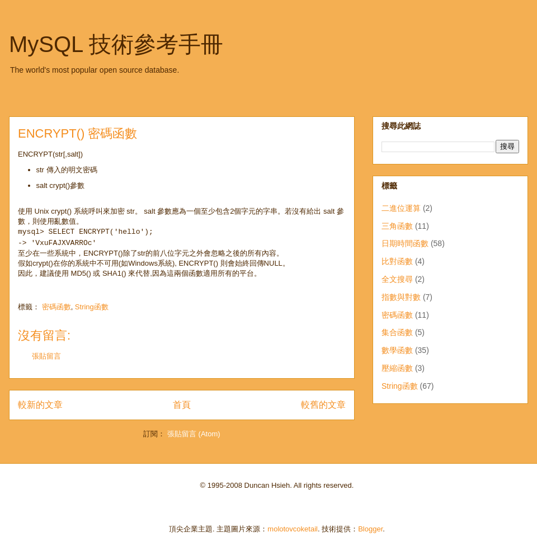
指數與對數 (401, 297)
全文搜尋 (397, 279)
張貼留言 (46, 356)
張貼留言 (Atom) (193, 434)
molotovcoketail (292, 529)
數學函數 (397, 350)
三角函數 (397, 226)
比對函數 (397, 261)
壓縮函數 (397, 368)
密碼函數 (56, 307)
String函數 (92, 307)
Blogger (370, 529)
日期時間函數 (404, 243)
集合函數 (397, 332)
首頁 (182, 404)
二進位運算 (401, 208)
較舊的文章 (323, 404)
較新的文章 (40, 404)
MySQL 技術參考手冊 (116, 44)
